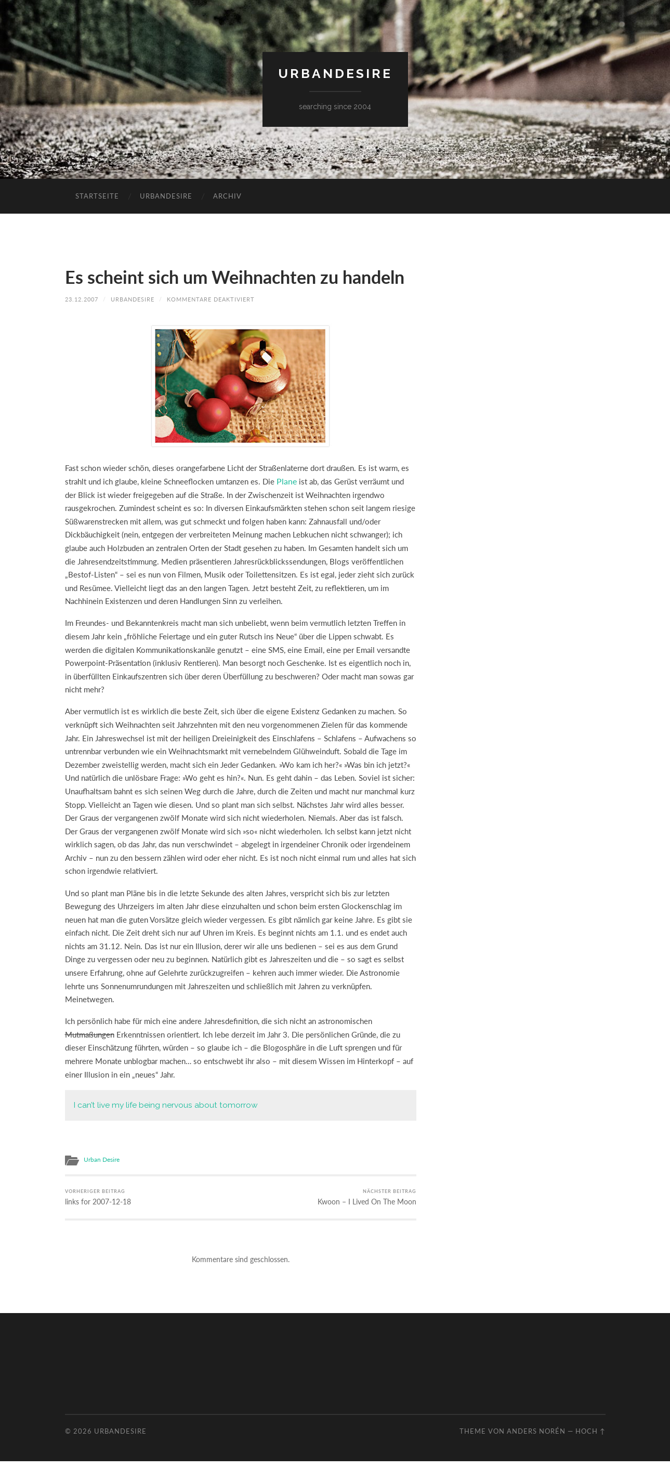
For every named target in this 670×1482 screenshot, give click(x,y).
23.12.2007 (81, 320)
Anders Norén (536, 1451)
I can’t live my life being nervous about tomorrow (163, 1125)
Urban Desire (102, 1180)
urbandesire (335, 73)
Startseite (97, 196)
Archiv (227, 196)
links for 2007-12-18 (97, 1217)
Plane (286, 502)
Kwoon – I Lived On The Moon (371, 1217)
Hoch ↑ (590, 1451)
